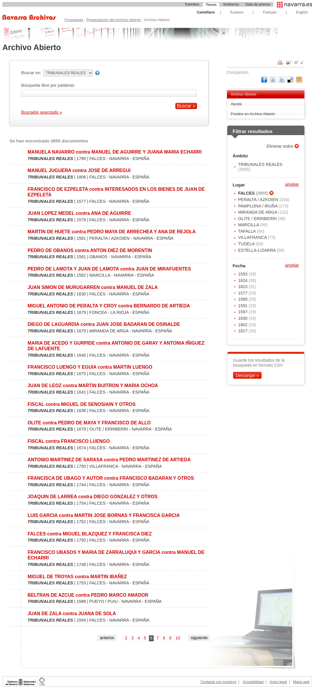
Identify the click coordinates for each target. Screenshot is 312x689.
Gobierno (231, 4)
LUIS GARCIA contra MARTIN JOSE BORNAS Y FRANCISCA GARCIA (104, 515)
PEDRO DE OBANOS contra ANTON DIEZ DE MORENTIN (90, 250)
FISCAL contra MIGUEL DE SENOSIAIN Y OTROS (81, 404)
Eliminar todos (280, 146)
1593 (243, 274)
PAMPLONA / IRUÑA (258, 206)
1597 (243, 311)
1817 (243, 331)
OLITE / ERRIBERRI (258, 218)
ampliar (292, 184)
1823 (243, 286)
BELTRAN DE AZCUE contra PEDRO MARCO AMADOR (88, 595)
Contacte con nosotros (218, 682)
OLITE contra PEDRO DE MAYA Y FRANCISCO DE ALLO (89, 422)
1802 (243, 324)
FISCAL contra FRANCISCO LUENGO (69, 441)
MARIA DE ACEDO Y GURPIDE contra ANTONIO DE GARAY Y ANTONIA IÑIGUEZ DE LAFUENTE (116, 346)
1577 (243, 293)
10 (177, 638)
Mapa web (301, 682)
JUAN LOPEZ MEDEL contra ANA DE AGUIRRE (79, 213)
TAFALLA (247, 231)
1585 (243, 299)
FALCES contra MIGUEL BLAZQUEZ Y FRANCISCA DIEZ (90, 533)
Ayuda (236, 104)
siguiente (199, 637)
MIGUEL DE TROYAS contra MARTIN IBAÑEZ (77, 576)
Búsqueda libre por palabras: (48, 85)
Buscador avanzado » (41, 112)
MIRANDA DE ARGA (258, 212)
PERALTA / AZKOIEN (258, 199)
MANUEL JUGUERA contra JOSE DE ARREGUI (79, 170)
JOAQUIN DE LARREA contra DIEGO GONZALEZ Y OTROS (92, 496)
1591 (243, 305)
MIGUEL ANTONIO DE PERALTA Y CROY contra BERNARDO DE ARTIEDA (109, 305)
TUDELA (247, 243)
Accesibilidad (253, 682)
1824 (243, 280)
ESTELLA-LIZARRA (257, 250)
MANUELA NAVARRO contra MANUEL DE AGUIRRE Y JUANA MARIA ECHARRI (114, 151)
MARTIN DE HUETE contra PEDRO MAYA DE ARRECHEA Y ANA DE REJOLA (112, 231)
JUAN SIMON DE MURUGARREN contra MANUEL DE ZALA (93, 287)
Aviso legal (278, 682)
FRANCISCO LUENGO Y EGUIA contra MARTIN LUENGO (90, 367)
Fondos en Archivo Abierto (253, 114)
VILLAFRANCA (253, 237)
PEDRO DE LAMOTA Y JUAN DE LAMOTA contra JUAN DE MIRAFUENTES (109, 268)
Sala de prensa (257, 4)
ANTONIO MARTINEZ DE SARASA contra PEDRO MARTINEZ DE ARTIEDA (109, 459)
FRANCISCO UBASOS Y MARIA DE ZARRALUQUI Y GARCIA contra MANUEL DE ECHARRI (116, 555)
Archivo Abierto (243, 94)
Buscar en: (31, 72)
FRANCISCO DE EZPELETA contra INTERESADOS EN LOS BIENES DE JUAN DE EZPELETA (116, 192)
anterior (107, 637)
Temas (211, 5)
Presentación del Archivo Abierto (113, 20)
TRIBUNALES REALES (260, 164)
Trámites (192, 4)
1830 (243, 318)
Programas (74, 20)
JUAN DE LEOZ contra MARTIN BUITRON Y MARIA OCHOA (93, 385)
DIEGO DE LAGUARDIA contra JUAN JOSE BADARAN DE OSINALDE (104, 324)
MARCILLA (249, 224)
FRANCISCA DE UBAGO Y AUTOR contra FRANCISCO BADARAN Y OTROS (111, 478)
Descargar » (247, 375)
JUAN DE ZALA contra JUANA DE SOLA (72, 613)
